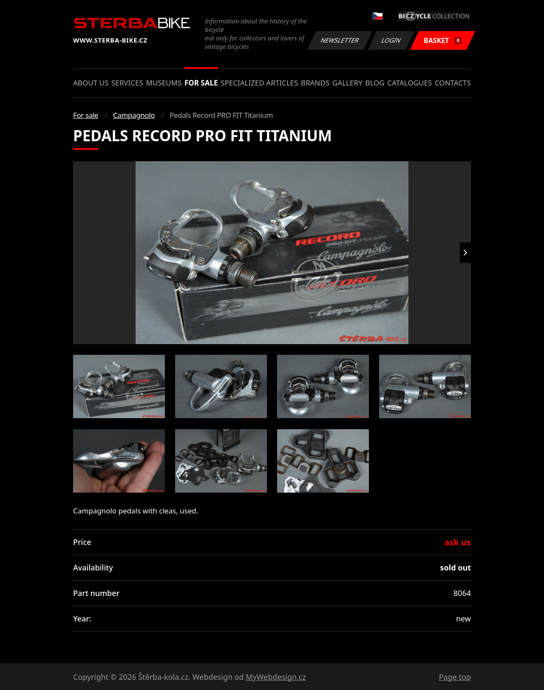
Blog (374, 83)
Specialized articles (259, 83)
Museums (163, 83)
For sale (201, 83)
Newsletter (339, 40)
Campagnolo (134, 115)
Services (127, 83)
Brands (315, 83)
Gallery (347, 83)
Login (391, 40)
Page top (455, 677)
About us (90, 83)
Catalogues (409, 83)
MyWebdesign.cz (276, 677)
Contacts (453, 83)
